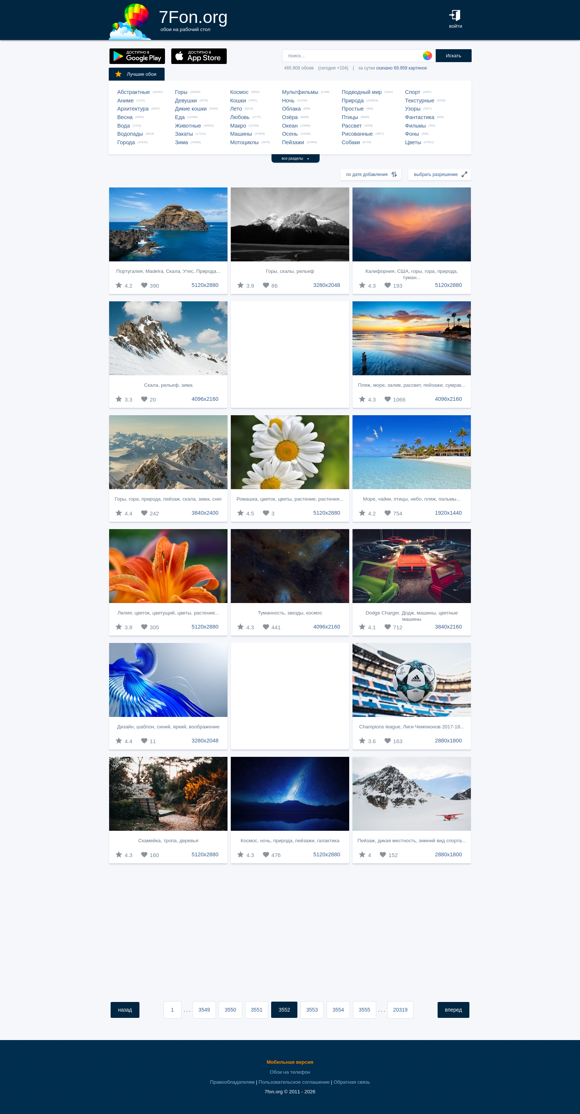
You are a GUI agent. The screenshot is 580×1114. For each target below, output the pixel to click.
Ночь (288, 101)
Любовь (240, 117)
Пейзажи (293, 142)
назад (125, 1010)
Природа (353, 101)
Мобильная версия (290, 1062)
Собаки (351, 142)
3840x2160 (448, 627)
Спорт (412, 92)
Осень (290, 134)
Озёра (290, 117)
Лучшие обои (135, 74)
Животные (188, 126)
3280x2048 (326, 285)
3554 (338, 1010)
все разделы (296, 158)
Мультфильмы (300, 92)
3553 (312, 1010)
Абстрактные (133, 92)
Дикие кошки (191, 109)
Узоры (413, 109)
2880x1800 (448, 741)
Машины (241, 134)
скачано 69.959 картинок (401, 68)
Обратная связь (352, 1082)
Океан (289, 126)
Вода (123, 126)
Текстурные (419, 101)
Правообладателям (232, 1082)
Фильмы (415, 126)
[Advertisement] (290, 354)
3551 (256, 1010)
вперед (453, 1010)
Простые (353, 109)
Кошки (238, 101)
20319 (400, 1010)
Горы (181, 92)
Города (126, 142)
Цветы (413, 142)
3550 (230, 1010)
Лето (236, 109)
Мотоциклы (244, 142)
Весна (125, 117)
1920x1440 (448, 513)
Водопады (130, 134)
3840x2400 (205, 513)
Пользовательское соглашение (294, 1082)
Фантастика (419, 117)
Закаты (184, 134)
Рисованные (357, 134)
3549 (204, 1010)
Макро (238, 126)
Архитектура (133, 109)
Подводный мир (362, 92)
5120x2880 (205, 285)
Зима (181, 142)
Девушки (186, 101)
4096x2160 (205, 399)
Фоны (412, 134)
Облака (291, 109)
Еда (180, 117)
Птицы (350, 117)
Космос (239, 92)
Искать (453, 55)
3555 (364, 1010)
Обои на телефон (290, 1072)
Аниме (125, 101)
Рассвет (352, 126)
